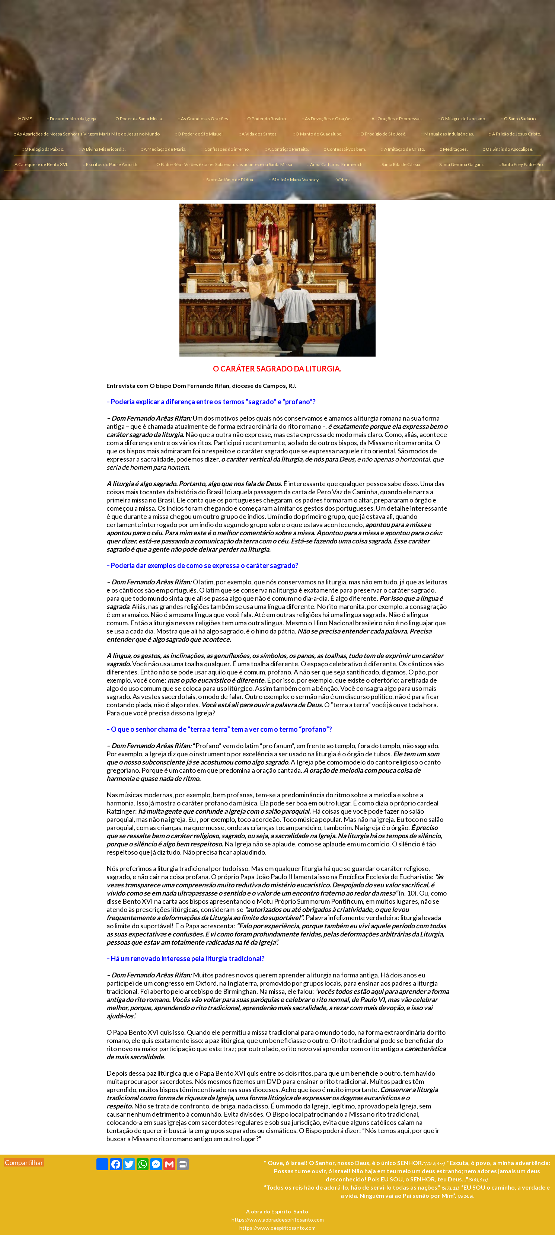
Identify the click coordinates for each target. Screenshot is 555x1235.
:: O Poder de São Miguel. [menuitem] (199, 134)
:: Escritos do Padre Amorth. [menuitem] (110, 164)
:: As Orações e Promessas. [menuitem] (396, 118)
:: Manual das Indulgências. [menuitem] (447, 134)
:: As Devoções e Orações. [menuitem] (328, 118)
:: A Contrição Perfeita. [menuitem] (287, 149)
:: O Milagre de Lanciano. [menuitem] (462, 118)
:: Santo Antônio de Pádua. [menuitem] (228, 179)
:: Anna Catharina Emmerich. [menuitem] (335, 164)
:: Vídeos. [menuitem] (343, 179)
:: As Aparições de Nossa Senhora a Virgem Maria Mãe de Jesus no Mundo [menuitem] (87, 134)
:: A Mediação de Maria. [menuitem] (163, 149)
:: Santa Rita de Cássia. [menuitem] (400, 164)
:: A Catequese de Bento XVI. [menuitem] (40, 164)
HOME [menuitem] (25, 118)
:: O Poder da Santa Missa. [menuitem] (137, 118)
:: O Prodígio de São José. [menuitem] (381, 134)
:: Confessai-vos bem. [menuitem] (345, 149)
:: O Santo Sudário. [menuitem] (519, 118)
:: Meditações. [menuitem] (454, 149)
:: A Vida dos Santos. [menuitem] (258, 134)
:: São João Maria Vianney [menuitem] (294, 179)
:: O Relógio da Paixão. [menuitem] (43, 149)
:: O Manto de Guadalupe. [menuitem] (317, 134)
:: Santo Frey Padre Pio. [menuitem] (521, 164)
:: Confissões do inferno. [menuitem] (225, 149)
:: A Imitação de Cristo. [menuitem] (403, 149)
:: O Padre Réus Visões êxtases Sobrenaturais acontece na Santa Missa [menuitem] (222, 164)
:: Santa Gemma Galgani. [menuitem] (460, 164)
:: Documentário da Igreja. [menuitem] (72, 118)
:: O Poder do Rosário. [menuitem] (265, 118)
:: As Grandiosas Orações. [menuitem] (203, 118)
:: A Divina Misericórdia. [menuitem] (102, 149)
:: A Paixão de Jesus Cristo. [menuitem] (515, 134)
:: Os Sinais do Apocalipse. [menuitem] (508, 149)
